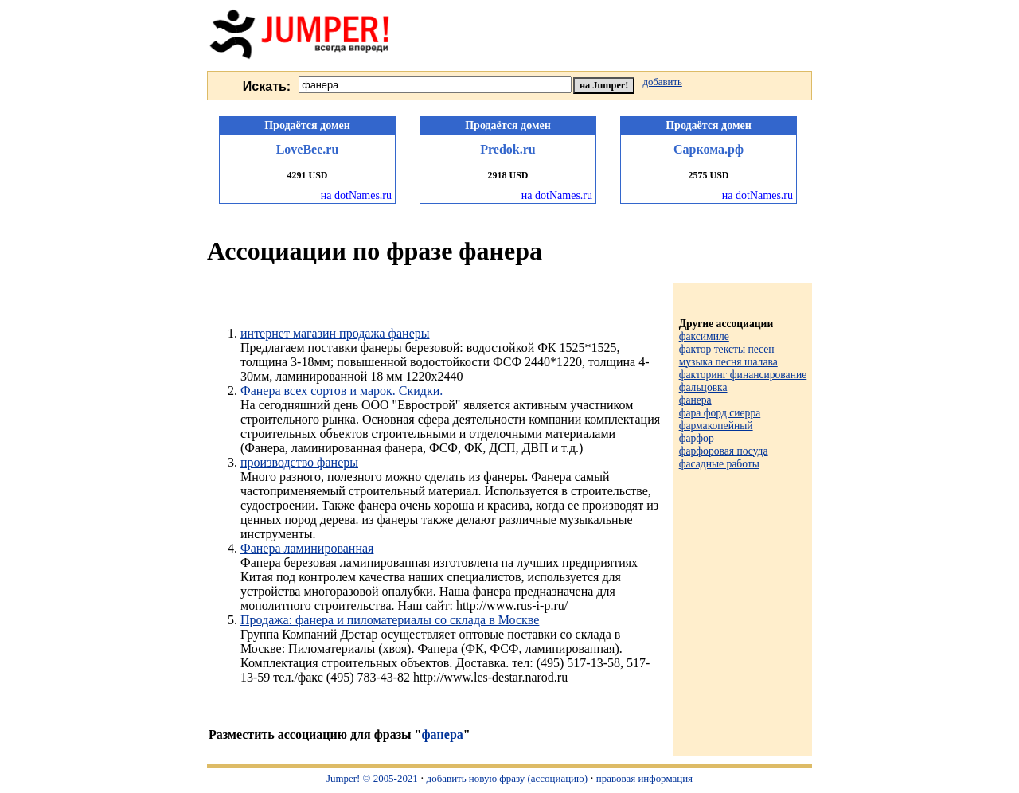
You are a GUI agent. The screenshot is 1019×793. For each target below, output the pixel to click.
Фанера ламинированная (306, 548)
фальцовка (703, 387)
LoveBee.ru (307, 149)
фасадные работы (719, 464)
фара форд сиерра (720, 413)
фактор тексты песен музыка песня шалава (728, 355)
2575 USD (708, 175)
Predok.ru (507, 149)
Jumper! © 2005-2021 (372, 778)
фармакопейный (716, 426)
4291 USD (307, 175)
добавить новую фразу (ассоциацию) (507, 778)
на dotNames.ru (356, 195)
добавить (661, 82)
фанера (442, 734)
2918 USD (507, 175)
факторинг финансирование (743, 375)
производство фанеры (299, 462)
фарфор (696, 438)
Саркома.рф (708, 149)
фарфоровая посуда (723, 451)
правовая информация (644, 778)
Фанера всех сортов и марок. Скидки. (341, 390)
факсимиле (704, 336)
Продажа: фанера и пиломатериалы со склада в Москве (389, 620)
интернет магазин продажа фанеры (334, 333)
